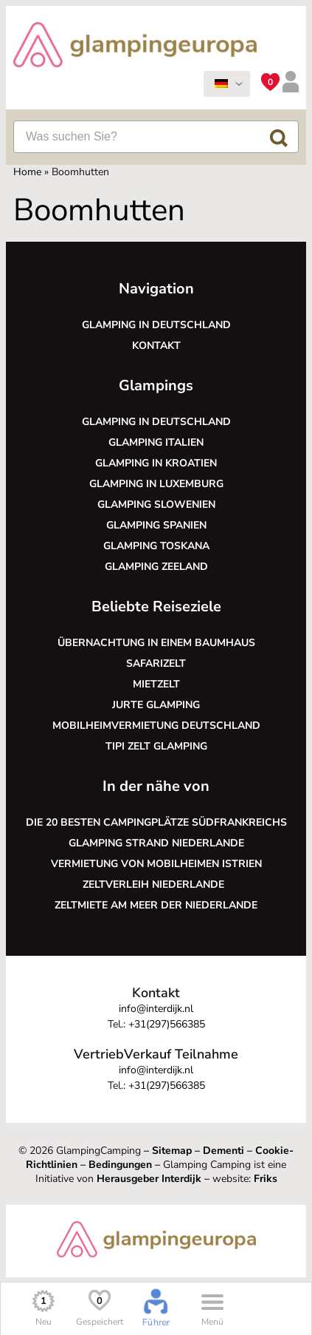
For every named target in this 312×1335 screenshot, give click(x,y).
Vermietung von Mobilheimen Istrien (156, 864)
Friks (265, 1179)
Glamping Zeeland (156, 567)
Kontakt (156, 346)
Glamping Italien (156, 442)
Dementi (223, 1151)
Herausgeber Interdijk (149, 1179)
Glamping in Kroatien (156, 463)
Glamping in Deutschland (156, 325)
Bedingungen (120, 1165)
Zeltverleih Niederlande (156, 884)
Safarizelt (156, 663)
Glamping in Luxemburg (156, 484)
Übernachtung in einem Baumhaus (156, 643)
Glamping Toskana (156, 546)
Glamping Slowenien (156, 504)
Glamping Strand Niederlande (156, 843)
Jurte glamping (156, 705)
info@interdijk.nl (156, 1009)
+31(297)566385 (166, 1024)
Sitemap (172, 1151)
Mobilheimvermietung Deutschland (156, 726)
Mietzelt (156, 684)
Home (27, 172)
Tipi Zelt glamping (156, 746)
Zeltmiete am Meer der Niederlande (156, 905)
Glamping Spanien (156, 525)
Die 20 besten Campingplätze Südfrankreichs (156, 822)
